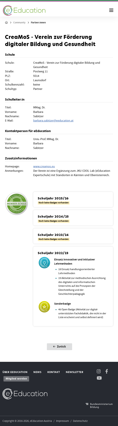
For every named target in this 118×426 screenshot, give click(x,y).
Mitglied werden (16, 378)
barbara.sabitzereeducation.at (53, 121)
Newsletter (74, 372)
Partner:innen (38, 22)
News (37, 372)
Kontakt (53, 372)
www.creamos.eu (44, 166)
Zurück (59, 346)
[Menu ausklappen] (111, 10)
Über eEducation (14, 372)
